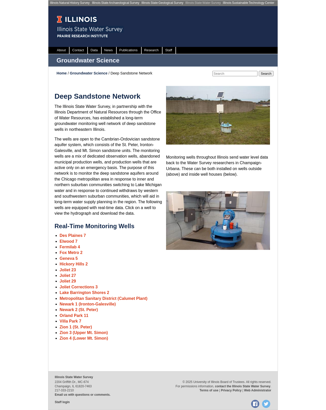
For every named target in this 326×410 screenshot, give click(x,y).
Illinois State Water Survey (203, 3)
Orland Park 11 (74, 315)
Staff (168, 50)
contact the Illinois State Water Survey (242, 386)
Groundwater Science (88, 60)
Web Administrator (257, 390)
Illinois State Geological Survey (162, 3)
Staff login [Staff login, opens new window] (62, 402)
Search (266, 73)
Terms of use (209, 390)
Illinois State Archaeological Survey (115, 3)
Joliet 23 (68, 270)
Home (62, 73)
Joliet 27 (68, 275)
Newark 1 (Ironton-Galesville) (88, 304)
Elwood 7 (68, 241)
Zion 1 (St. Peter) (76, 327)
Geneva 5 (69, 258)
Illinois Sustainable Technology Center (248, 3)
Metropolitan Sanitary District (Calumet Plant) (103, 298)
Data (94, 50)
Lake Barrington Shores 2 (84, 292)
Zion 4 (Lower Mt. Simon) (84, 338)
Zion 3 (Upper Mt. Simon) (84, 332)
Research (151, 50)
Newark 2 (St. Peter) (79, 310)
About (61, 50)
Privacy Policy (231, 390)
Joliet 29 (68, 281)
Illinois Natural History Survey (70, 3)
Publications (128, 50)
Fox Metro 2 (71, 252)
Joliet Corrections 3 (79, 287)
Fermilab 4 (70, 247)
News (108, 50)
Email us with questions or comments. (83, 394)
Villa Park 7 (70, 321)
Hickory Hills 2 (74, 264)
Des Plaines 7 (73, 235)
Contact (78, 50)
